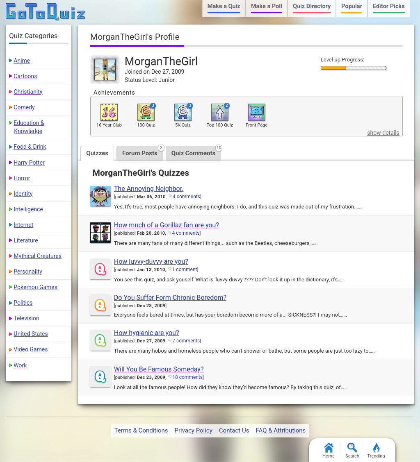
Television (26, 318)
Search (352, 451)
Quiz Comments (196, 151)
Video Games (31, 349)
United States (31, 334)
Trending (376, 451)
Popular (351, 6)
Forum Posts (142, 151)
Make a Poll (266, 6)
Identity (23, 193)
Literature (26, 240)
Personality (28, 271)
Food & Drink (30, 146)
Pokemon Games (35, 287)
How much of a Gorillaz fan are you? (166, 225)
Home (328, 451)
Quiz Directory (312, 6)
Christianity (28, 91)
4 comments (186, 196)
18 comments (187, 377)
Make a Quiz (224, 6)
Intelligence (28, 209)
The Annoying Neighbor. (149, 188)
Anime (22, 60)
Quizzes (97, 153)
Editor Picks (389, 6)
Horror (22, 178)
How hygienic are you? (146, 333)
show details (383, 132)
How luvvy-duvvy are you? (151, 261)
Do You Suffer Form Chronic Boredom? (170, 297)
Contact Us (234, 430)
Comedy (24, 107)
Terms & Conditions (141, 430)
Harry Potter (29, 162)
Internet (23, 225)
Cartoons (25, 76)
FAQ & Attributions (281, 430)
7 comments (186, 341)
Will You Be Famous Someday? (159, 369)
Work (20, 365)
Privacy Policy (193, 430)
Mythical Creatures (38, 256)
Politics (23, 302)
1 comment (184, 269)
